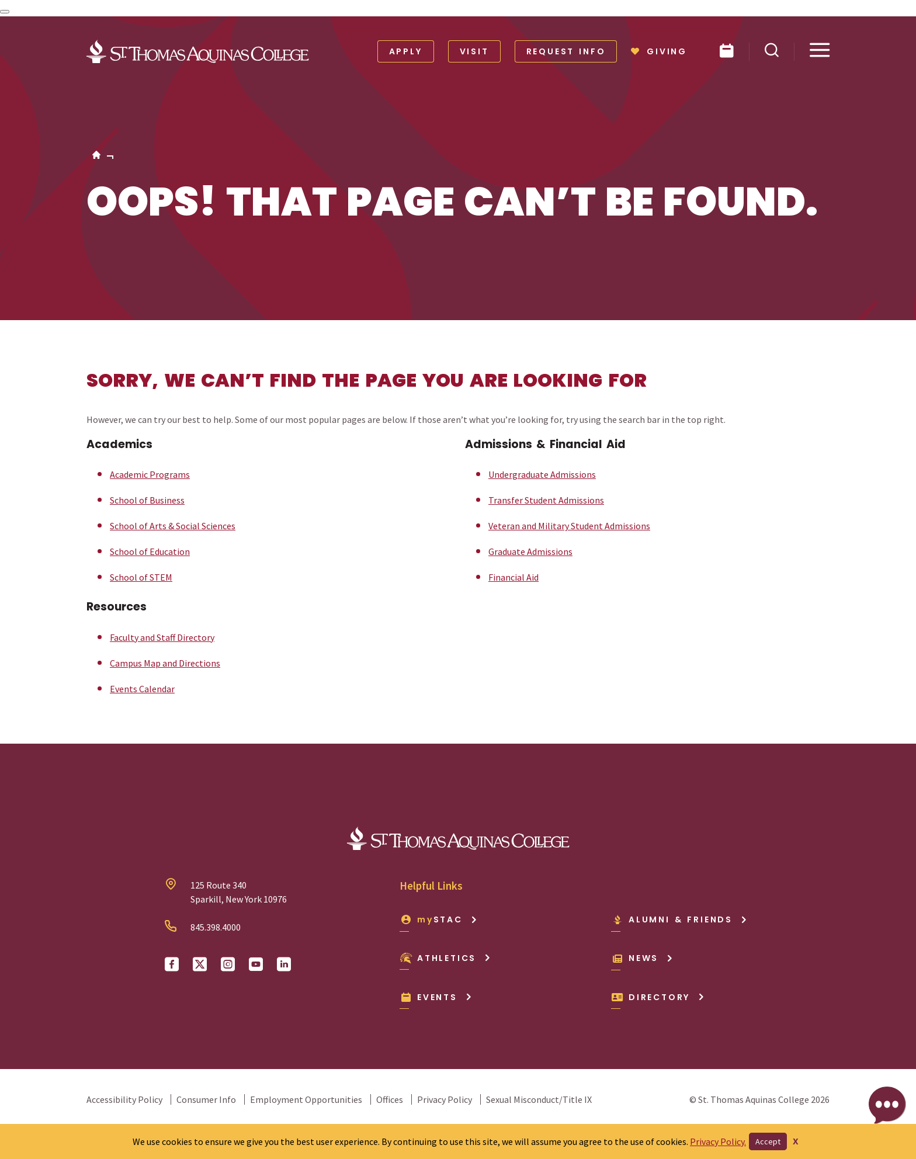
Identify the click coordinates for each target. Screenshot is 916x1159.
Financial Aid (513, 577)
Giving (659, 51)
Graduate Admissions (530, 551)
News (642, 958)
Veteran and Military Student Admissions (569, 526)
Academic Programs (150, 474)
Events (436, 997)
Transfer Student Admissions (546, 500)
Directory (658, 997)
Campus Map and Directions (165, 663)
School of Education (150, 551)
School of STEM (141, 577)
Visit (474, 51)
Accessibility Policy (124, 1099)
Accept (767, 1141)
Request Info (566, 51)
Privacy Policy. (718, 1141)
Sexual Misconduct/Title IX (539, 1099)
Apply (405, 51)
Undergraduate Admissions (542, 474)
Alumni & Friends (679, 919)
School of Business (147, 500)
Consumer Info (206, 1099)
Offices (389, 1099)
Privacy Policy (444, 1099)
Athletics (445, 958)
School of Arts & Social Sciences (172, 526)
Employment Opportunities (306, 1099)
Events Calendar (142, 689)
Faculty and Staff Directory (162, 637)
